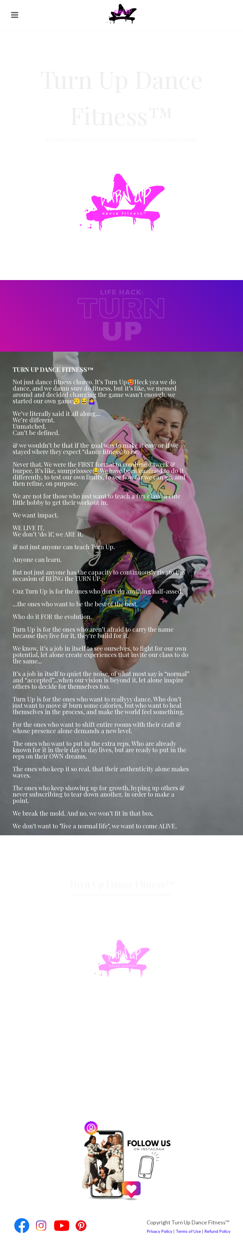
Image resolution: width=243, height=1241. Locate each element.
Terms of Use (188, 1231)
